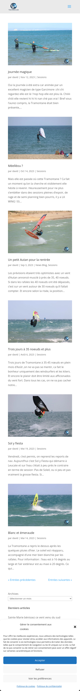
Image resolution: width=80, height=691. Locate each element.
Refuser (40, 669)
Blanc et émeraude (21, 533)
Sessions (41, 77)
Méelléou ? (15, 166)
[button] (75, 626)
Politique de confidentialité (49, 686)
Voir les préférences (40, 678)
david (15, 77)
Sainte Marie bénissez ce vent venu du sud (34, 617)
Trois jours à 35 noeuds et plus (29, 349)
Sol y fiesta (15, 443)
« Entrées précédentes (22, 580)
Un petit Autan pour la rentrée (29, 260)
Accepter (40, 660)
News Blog (41, 265)
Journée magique (20, 72)
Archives (13, 594)
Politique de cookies (26, 686)
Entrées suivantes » (60, 580)
